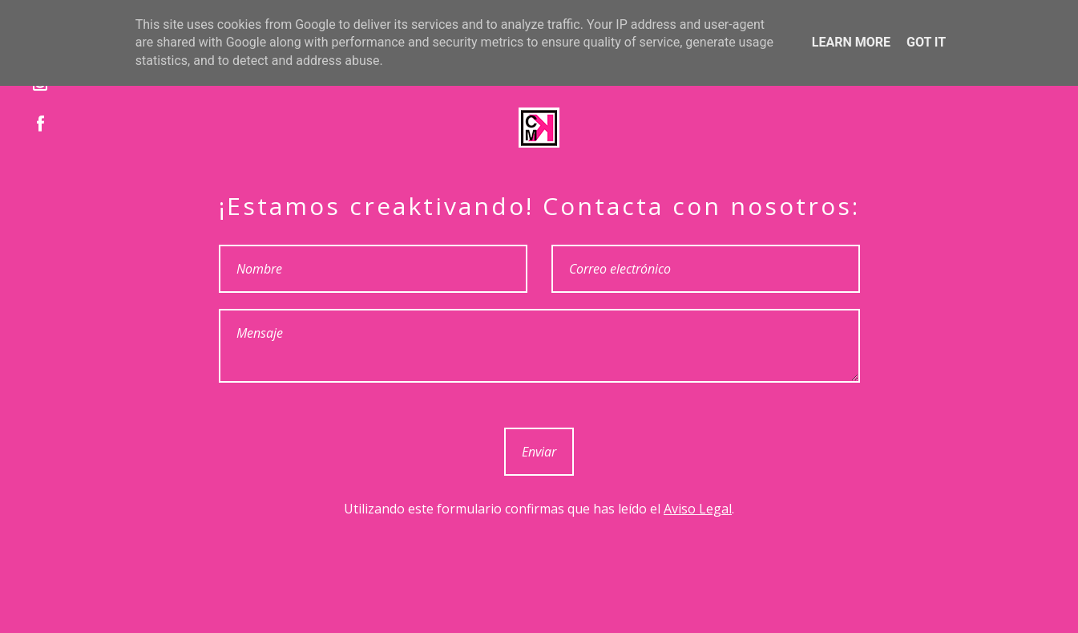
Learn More (851, 42)
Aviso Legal (698, 508)
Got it (926, 42)
